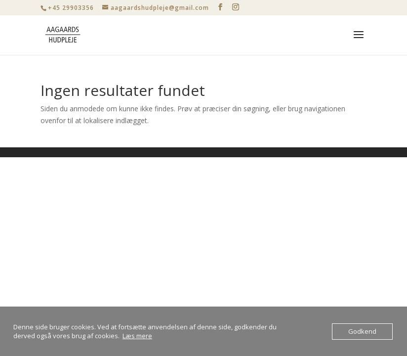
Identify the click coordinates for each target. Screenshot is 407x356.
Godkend (362, 331)
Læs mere (137, 335)
